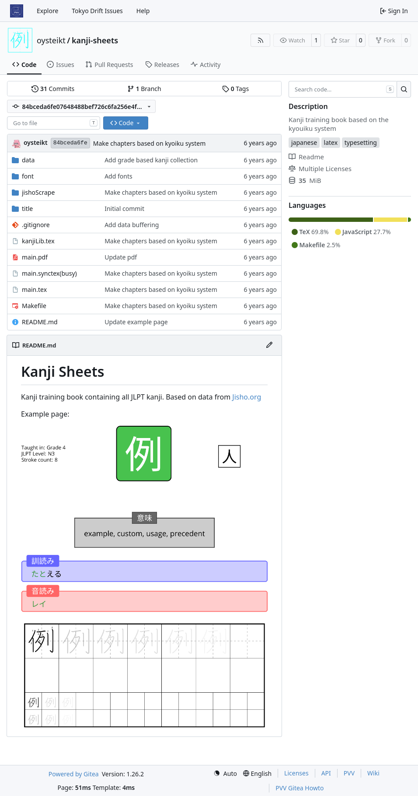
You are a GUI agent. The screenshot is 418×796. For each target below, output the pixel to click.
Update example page (136, 322)
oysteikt (51, 40)
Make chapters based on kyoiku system (149, 143)
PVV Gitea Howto (299, 788)
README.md (40, 322)
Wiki (373, 773)
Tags (235, 88)
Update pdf (120, 257)
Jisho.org (246, 397)
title (27, 208)
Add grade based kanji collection (151, 160)
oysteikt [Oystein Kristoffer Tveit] (36, 142)
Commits (52, 88)
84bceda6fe (70, 143)
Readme (306, 156)
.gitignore (36, 225)
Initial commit (124, 208)
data (28, 160)
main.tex (34, 289)
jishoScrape (38, 192)
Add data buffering (131, 225)
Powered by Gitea (74, 774)
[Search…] (404, 89)
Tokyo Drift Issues (97, 11)
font (28, 176)
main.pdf (35, 257)
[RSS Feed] (261, 40)
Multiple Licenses (320, 168)
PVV (349, 773)
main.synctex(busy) (49, 273)
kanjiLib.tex (38, 241)
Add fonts (118, 176)
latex (331, 142)
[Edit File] (269, 345)
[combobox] (53, 123)
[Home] (16, 11)
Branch (144, 88)
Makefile (34, 306)
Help (143, 11)
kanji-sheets (95, 40)
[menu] (225, 773)
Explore (47, 11)
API (326, 773)
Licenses (296, 773)
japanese (304, 142)
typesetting (361, 142)
